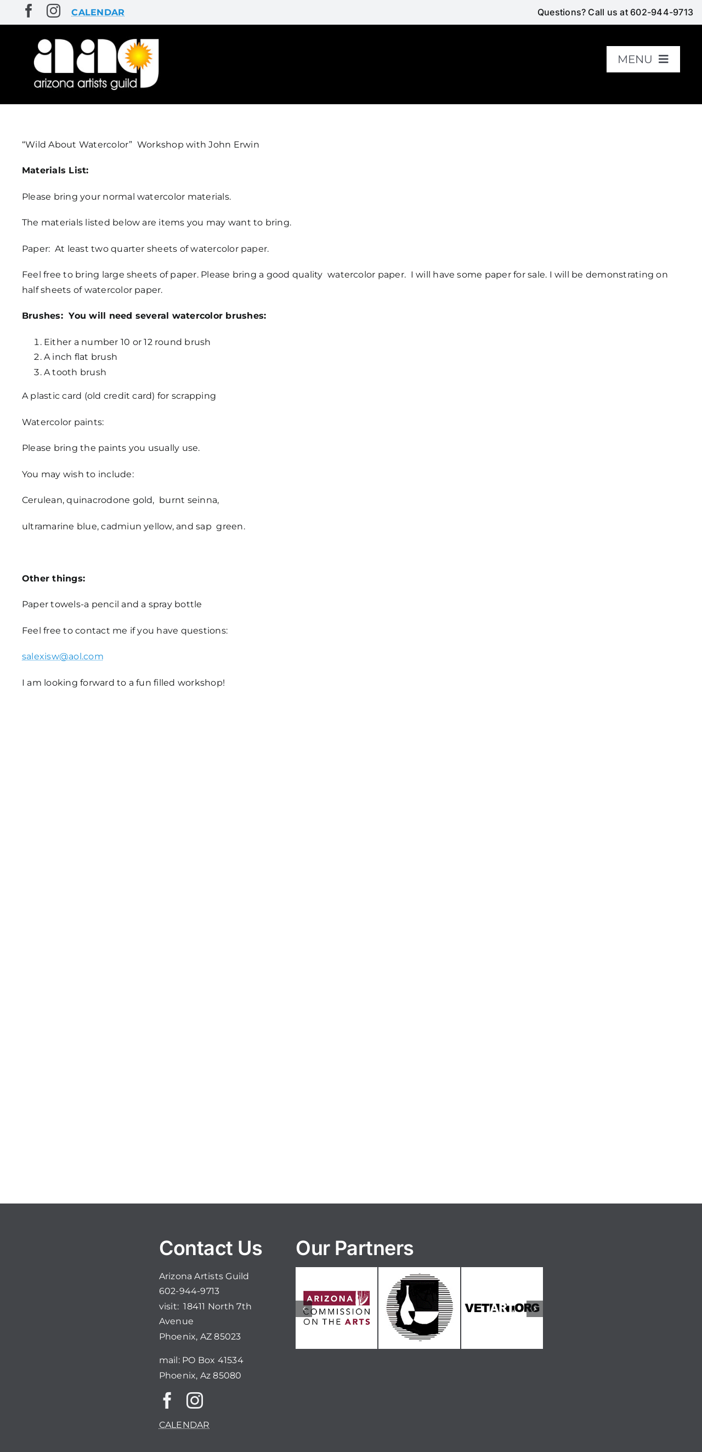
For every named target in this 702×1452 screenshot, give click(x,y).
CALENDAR (184, 1425)
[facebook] (29, 11)
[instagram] (53, 11)
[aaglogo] (94, 39)
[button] (304, 1309)
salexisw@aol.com (63, 656)
